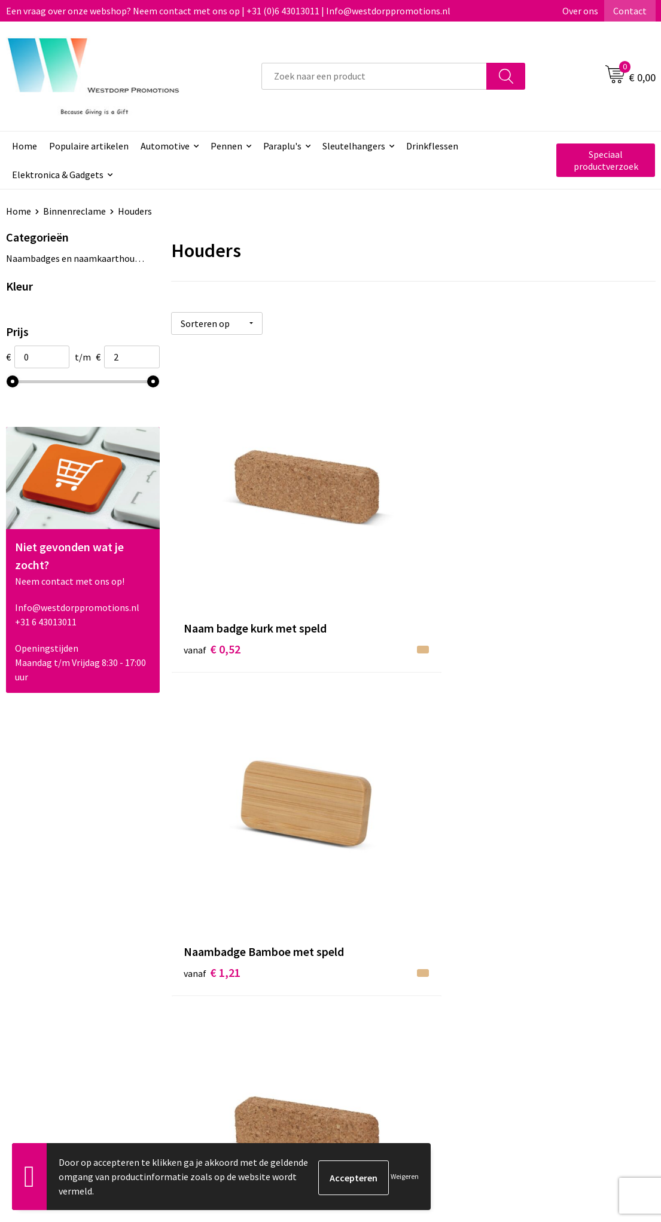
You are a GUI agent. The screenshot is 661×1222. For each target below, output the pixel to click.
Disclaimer (529, 1008)
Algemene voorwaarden (555, 971)
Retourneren (374, 989)
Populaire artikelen (89, 146)
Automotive (165, 146)
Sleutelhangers (353, 146)
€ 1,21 (373, 555)
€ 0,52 (212, 555)
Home (24, 146)
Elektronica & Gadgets (57, 175)
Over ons (580, 11)
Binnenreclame (74, 211)
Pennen (226, 146)
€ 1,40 (212, 785)
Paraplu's (282, 146)
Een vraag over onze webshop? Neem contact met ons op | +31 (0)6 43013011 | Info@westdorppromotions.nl (228, 11)
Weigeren (405, 1176)
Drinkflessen (432, 146)
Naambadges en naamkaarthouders (75, 258)
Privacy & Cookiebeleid (553, 989)
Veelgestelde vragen (230, 989)
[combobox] (374, 76)
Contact (630, 11)
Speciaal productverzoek (606, 160)
